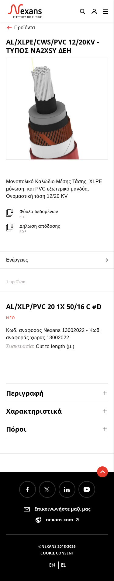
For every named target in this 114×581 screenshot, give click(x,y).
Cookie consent (57, 553)
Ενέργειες (57, 259)
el (63, 565)
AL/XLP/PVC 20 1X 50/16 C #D (54, 306)
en (52, 565)
